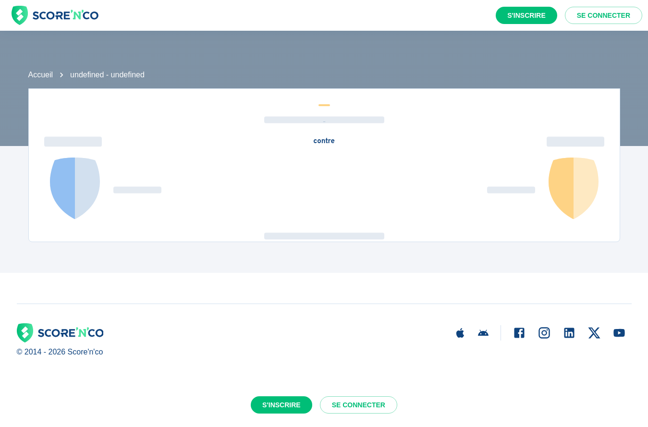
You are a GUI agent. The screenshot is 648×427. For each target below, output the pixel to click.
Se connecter (603, 15)
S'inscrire (526, 15)
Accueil (40, 75)
